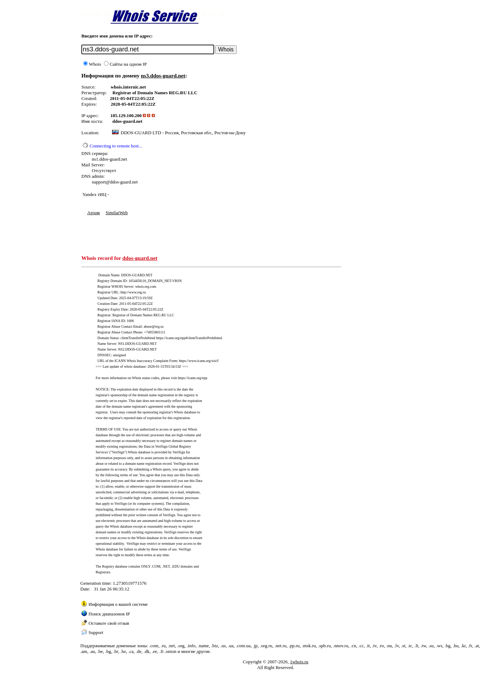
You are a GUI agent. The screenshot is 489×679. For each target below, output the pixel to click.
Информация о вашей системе (118, 604)
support (99, 182)
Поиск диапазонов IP (109, 614)
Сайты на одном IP (125, 64)
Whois (92, 64)
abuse (147, 326)
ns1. (95, 159)
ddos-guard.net (127, 121)
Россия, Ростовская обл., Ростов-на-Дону (205, 132)
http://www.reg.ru (133, 292)
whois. (117, 87)
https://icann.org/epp (192, 378)
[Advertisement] (211, 232)
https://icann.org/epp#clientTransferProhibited (189, 338)
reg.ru (159, 326)
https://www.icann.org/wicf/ (199, 361)
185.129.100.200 (126, 115)
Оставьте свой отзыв (109, 623)
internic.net (134, 87)
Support (96, 632)
